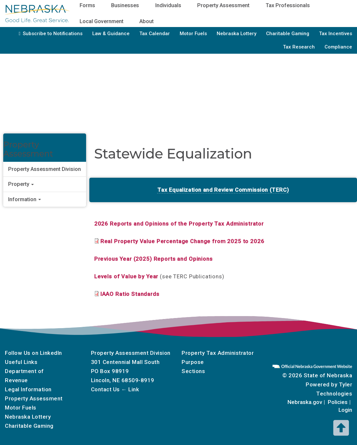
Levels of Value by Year (126, 276)
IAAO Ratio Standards (129, 294)
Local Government (101, 21)
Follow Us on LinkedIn (33, 353)
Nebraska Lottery (236, 33)
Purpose (193, 362)
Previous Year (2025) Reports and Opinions (153, 259)
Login (345, 410)
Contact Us (105, 389)
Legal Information (28, 389)
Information (24, 199)
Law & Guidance (111, 33)
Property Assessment (34, 398)
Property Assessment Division (44, 169)
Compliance (338, 47)
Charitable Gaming (287, 33)
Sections (193, 371)
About (146, 21)
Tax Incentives (335, 33)
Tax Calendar (154, 33)
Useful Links (21, 362)
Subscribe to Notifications (53, 33)
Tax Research (299, 47)
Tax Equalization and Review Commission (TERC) (223, 190)
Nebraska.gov (304, 402)
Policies (338, 402)
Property (21, 184)
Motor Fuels (193, 33)
